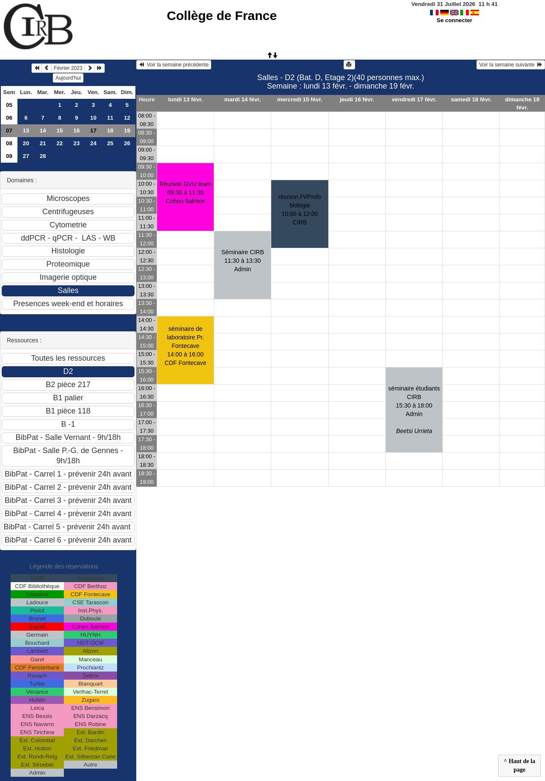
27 (26, 156)
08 (9, 143)
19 (127, 130)
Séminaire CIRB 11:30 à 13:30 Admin (242, 261)
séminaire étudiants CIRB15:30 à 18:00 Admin (414, 409)
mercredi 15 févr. (299, 99)
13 (26, 130)
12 (127, 118)
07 (9, 130)
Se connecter (455, 20)
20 (26, 143)
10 (93, 118)
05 (9, 105)
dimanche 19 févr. (522, 103)
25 (110, 143)
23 (76, 143)
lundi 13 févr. (185, 99)
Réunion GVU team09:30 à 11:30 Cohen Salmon (185, 192)
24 (93, 143)
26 (127, 143)
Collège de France (222, 16)
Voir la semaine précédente (174, 65)
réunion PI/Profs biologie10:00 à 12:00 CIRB (299, 209)
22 (60, 143)
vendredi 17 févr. (414, 99)
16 (76, 130)
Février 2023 (68, 68)
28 (43, 156)
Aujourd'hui (68, 78)
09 (9, 156)
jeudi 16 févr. (357, 99)
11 (110, 118)
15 (60, 130)
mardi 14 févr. (242, 99)
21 (43, 143)
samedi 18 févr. (471, 99)
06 (9, 118)
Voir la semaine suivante (510, 65)
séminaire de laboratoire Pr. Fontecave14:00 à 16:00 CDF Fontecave (186, 345)
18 (110, 130)
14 (43, 130)
